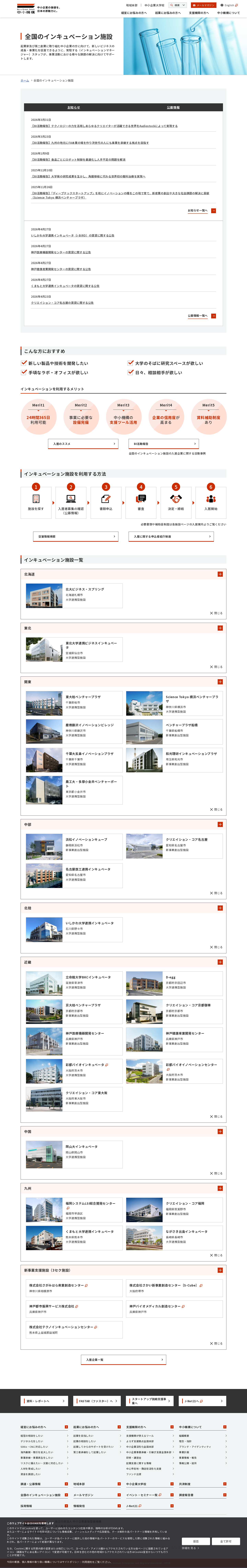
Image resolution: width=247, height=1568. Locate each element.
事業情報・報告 (188, 1457)
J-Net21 (150, 1506)
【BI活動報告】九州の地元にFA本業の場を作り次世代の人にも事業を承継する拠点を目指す (90, 143)
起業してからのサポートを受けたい (93, 1446)
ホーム (25, 80)
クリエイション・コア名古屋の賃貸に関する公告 (62, 303)
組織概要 (184, 1435)
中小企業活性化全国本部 (140, 1446)
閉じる (218, 613)
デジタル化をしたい (32, 1441)
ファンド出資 (133, 1474)
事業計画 (184, 1452)
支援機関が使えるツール (140, 1435)
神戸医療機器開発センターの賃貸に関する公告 (61, 252)
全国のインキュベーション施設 (44, 1495)
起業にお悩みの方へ (168, 12)
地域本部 (132, 5)
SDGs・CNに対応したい (34, 1446)
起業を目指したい (83, 1435)
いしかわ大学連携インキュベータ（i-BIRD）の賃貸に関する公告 (72, 235)
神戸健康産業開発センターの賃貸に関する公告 (61, 269)
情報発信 (97, 1506)
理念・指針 (185, 1441)
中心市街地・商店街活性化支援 (143, 1468)
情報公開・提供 (188, 1463)
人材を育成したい (31, 1468)
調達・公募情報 (44, 1484)
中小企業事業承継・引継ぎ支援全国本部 (149, 1452)
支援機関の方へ (199, 12)
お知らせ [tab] (73, 107)
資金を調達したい (31, 1474)
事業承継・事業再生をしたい (37, 1457)
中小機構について (228, 12)
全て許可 (226, 1541)
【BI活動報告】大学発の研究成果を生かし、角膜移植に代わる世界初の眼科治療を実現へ (88, 176)
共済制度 (202, 1484)
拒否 (196, 1541)
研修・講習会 (133, 1457)
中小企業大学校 (154, 5)
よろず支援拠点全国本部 (140, 1441)
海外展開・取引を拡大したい (37, 1452)
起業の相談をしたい (84, 1441)
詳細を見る (189, 1548)
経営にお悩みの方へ (134, 12)
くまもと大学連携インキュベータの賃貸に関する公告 (65, 286)
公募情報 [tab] (173, 107)
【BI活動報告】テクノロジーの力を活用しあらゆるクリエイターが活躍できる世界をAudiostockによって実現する (104, 126)
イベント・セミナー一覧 (150, 1495)
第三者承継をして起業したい (89, 1452)
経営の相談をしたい (32, 1435)
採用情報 (44, 1506)
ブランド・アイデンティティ (195, 1446)
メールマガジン (97, 1495)
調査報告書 (202, 1495)
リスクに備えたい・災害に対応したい (42, 1463)
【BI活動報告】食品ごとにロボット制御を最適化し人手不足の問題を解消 (78, 159)
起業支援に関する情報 (138, 1463)
